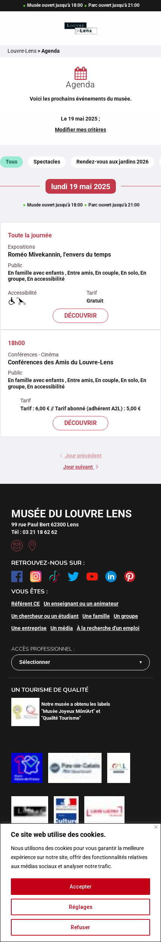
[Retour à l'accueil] (80, 28)
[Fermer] (156, 827)
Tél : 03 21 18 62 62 (34, 532)
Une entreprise (29, 628)
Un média (61, 628)
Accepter (81, 887)
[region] (80, 882)
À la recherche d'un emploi (108, 628)
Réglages (81, 907)
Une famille (96, 616)
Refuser (80, 927)
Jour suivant (80, 467)
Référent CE (25, 604)
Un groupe (126, 616)
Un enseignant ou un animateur (81, 604)
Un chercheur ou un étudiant (45, 616)
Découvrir (80, 315)
